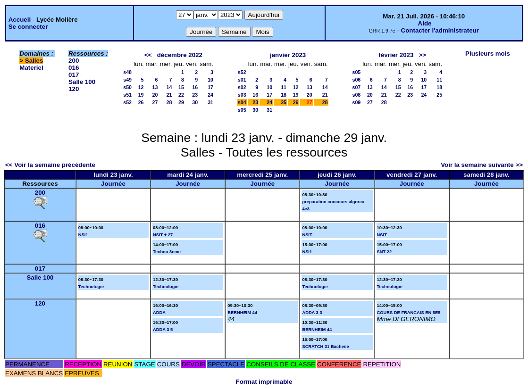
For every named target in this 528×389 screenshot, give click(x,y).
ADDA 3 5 (163, 329)
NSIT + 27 (163, 234)
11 (283, 87)
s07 (356, 87)
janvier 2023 (288, 54)
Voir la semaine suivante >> (482, 164)
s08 (356, 95)
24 (210, 95)
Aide (425, 23)
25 (283, 102)
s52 (127, 102)
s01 (242, 80)
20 (155, 95)
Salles (34, 60)
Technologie (91, 286)
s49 (127, 80)
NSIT (307, 234)
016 (73, 67)
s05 (242, 110)
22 (181, 95)
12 (141, 87)
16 (195, 87)
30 (195, 102)
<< (148, 54)
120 (73, 88)
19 (141, 95)
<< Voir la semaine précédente (50, 164)
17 (210, 87)
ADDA (159, 312)
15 (181, 87)
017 (73, 74)
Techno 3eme (167, 251)
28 (169, 102)
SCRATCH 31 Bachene (325, 346)
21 (169, 95)
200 (73, 60)
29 (181, 102)
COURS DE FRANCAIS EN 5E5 (409, 312)
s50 (127, 87)
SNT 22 (384, 251)
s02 (242, 87)
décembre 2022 (179, 54)
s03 (242, 95)
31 (210, 102)
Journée (113, 183)
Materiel (31, 67)
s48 (127, 72)
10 (210, 80)
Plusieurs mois (487, 53)
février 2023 (395, 54)
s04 (242, 102)
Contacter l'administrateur (440, 30)
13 (155, 87)
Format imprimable (264, 381)
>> (423, 54)
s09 (356, 102)
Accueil (19, 19)
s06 (356, 80)
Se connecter (28, 26)
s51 (127, 95)
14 (169, 87)
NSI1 (83, 234)
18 (283, 95)
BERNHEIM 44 (242, 312)
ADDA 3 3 (312, 312)
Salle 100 (81, 81)
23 (195, 95)
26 (141, 102)
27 (155, 102)
